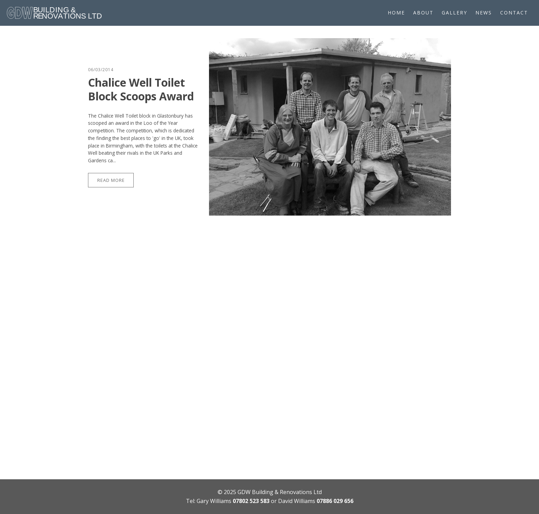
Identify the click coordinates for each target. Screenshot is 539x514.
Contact (514, 12)
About (423, 12)
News (483, 12)
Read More (111, 180)
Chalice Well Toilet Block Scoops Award (141, 89)
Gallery (454, 12)
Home (396, 12)
